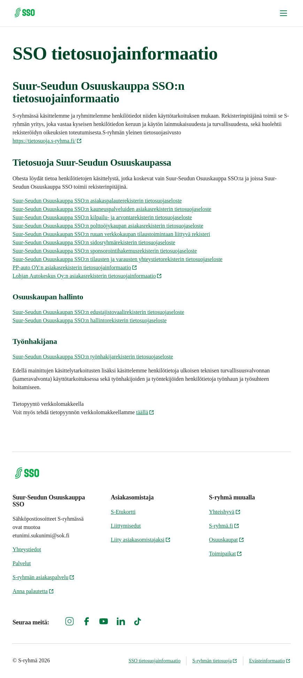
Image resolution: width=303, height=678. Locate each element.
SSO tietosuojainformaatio (154, 660)
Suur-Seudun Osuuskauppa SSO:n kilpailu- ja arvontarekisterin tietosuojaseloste (102, 217)
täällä (145, 412)
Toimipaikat (225, 554)
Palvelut (22, 563)
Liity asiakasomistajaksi (141, 540)
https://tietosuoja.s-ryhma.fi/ (47, 141)
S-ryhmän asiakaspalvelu (44, 577)
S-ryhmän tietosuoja (214, 660)
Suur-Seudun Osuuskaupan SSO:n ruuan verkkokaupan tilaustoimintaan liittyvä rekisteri (111, 234)
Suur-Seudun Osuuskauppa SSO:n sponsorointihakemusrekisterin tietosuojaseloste (105, 251)
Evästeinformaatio (269, 660)
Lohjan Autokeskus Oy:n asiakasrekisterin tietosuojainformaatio (87, 276)
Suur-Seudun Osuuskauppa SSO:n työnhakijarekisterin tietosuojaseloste (93, 357)
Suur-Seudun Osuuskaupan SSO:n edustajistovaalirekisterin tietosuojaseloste (98, 312)
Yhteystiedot (27, 549)
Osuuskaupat (226, 540)
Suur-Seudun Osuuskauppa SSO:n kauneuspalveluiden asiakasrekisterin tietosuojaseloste (112, 209)
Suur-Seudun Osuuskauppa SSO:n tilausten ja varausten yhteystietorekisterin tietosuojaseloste (118, 259)
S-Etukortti (123, 512)
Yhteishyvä (225, 512)
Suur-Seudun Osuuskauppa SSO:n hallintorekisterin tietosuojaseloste (89, 320)
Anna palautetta (33, 591)
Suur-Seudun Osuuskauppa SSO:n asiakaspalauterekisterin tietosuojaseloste (97, 201)
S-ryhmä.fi (224, 526)
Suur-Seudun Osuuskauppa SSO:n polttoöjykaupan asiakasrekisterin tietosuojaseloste (108, 226)
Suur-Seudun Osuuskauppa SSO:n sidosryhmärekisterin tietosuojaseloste (94, 242)
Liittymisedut (126, 526)
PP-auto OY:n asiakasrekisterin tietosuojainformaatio (75, 267)
